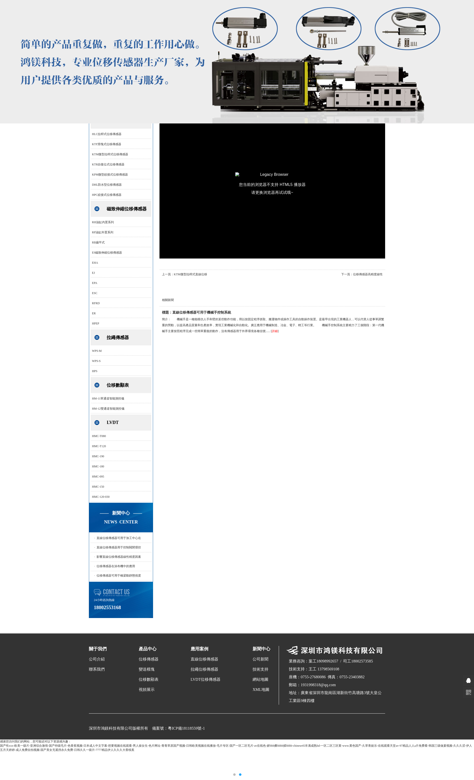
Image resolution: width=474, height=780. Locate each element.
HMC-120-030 (100, 497)
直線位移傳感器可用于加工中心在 (119, 538)
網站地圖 (260, 679)
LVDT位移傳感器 (205, 679)
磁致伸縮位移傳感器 (127, 208)
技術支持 (260, 669)
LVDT (112, 422)
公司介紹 (97, 659)
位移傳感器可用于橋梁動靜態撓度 (119, 575)
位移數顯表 (118, 385)
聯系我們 (97, 669)
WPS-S (96, 361)
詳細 (275, 331)
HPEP (95, 323)
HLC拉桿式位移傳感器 (106, 134)
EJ (93, 273)
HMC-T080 (99, 436)
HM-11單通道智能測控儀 (108, 398)
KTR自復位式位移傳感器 (108, 164)
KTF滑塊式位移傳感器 (106, 144)
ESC (94, 293)
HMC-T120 (99, 446)
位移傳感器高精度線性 (368, 274)
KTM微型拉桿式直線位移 (190, 274)
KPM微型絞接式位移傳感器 (110, 174)
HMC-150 (98, 486)
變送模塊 (147, 669)
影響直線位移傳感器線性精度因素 (119, 557)
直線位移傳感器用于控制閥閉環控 (119, 547)
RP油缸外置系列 (102, 232)
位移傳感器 (148, 659)
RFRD (95, 303)
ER (94, 313)
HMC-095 (98, 476)
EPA (94, 283)
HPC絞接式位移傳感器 (106, 195)
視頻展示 (147, 689)
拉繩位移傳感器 (204, 669)
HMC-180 (98, 466)
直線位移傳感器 (204, 659)
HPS (94, 371)
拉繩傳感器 (118, 337)
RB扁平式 (98, 242)
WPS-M (96, 351)
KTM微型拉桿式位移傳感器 (110, 154)
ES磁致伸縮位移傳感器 (107, 252)
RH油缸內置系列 (103, 222)
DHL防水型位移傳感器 (107, 184)
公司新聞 (260, 659)
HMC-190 (98, 456)
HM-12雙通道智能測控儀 (108, 408)
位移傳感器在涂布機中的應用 (116, 566)
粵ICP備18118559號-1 (186, 728)
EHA (95, 262)
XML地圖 (261, 689)
